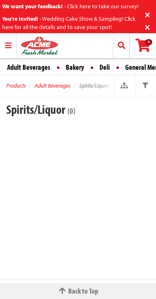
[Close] (147, 14)
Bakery (75, 67)
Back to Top (78, 291)
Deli (104, 67)
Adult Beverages (28, 67)
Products (16, 85)
